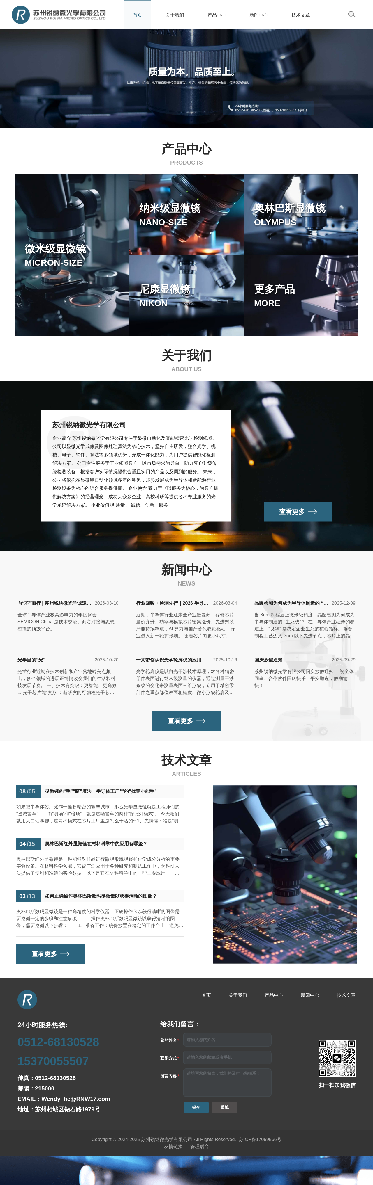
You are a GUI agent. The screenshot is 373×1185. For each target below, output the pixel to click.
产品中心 (216, 15)
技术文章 (300, 15)
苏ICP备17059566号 (260, 1139)
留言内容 (168, 1076)
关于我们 (175, 15)
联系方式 (168, 1058)
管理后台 (199, 1146)
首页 (137, 15)
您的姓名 (168, 1040)
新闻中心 (258, 15)
